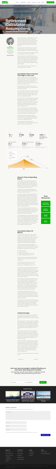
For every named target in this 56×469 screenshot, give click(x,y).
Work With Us (9, 458)
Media (7, 460)
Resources (34, 2)
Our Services (20, 453)
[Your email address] (31, 382)
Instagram (32, 451)
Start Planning (20, 459)
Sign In (42, 2)
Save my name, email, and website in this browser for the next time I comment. (22, 432)
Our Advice (20, 451)
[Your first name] (17, 382)
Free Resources (21, 457)
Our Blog (20, 455)
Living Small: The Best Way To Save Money (28, 400)
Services (29, 2)
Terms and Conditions (46, 453)
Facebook (32, 453)
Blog (39, 2)
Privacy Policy (44, 451)
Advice (17, 2)
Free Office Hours (9, 453)
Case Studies (23, 2)
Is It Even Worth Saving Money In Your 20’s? (13, 400)
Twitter (31, 455)
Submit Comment (45, 435)
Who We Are (8, 451)
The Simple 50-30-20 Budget (43, 400)
